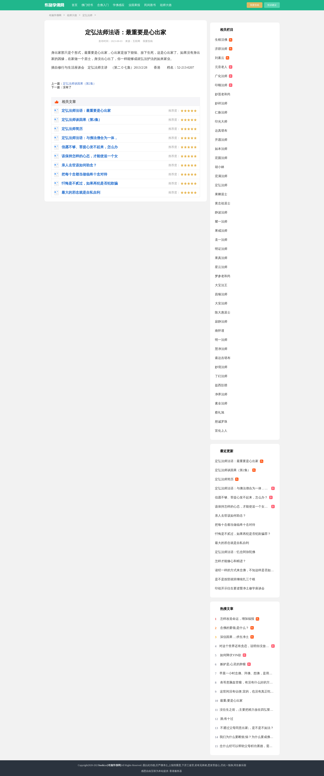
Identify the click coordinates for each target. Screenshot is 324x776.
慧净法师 (221, 348)
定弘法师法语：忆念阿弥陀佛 (235, 552)
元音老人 (221, 67)
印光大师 (221, 121)
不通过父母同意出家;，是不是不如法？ (247, 728)
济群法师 (221, 48)
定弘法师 (87, 15)
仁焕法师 (221, 112)
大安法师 (221, 303)
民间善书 (150, 5)
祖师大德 (166, 5)
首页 (74, 5)
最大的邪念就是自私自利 (232, 543)
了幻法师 (221, 376)
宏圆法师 (221, 158)
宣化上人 (221, 430)
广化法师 (221, 76)
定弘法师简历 (224, 479)
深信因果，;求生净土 (234, 637)
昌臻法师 (221, 294)
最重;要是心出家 (231, 700)
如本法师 (221, 148)
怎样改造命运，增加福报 (237, 618)
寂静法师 (221, 321)
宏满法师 (221, 176)
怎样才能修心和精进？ (230, 561)
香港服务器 (175, 771)
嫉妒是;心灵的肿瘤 (233, 664)
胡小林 (219, 167)
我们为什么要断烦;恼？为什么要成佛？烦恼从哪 (247, 737)
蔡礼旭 (219, 412)
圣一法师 (221, 239)
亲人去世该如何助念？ (230, 515)
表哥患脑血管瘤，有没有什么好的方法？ (247, 682)
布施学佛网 (55, 15)
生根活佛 (221, 39)
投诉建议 (271, 5)
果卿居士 (221, 194)
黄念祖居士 (222, 203)
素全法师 (221, 403)
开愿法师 (221, 139)
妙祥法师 (221, 103)
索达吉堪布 (222, 358)
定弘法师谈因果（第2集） (79, 83)
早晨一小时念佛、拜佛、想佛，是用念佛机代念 (247, 673)
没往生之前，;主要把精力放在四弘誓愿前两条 (247, 709)
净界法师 (221, 394)
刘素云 (219, 58)
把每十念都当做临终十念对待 (235, 524)
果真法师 (221, 258)
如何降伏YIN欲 (230, 655)
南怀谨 (219, 330)
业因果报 (134, 5)
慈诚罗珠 (221, 421)
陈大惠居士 (222, 312)
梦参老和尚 (222, 276)
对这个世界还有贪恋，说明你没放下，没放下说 (247, 646)
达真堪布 (221, 130)
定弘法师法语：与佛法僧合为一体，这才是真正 (245, 488)
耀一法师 (221, 221)
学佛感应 (118, 5)
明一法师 (221, 339)
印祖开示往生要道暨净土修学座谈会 (239, 588)
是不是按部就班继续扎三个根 (235, 579)
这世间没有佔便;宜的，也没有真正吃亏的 (247, 691)
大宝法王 (221, 285)
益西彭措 (221, 385)
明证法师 (221, 248)
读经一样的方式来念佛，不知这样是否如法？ (245, 570)
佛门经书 (87, 5)
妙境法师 (221, 367)
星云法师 (221, 267)
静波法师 (221, 212)
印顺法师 (221, 85)
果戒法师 (221, 230)
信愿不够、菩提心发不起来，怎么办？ (241, 497)
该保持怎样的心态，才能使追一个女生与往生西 (245, 506)
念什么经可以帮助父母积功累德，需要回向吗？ (247, 746)
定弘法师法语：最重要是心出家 (236, 461)
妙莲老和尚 (222, 94)
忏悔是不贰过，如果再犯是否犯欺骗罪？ (243, 533)
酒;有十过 (226, 718)
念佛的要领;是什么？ (234, 627)
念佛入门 (103, 5)
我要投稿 (254, 5)
